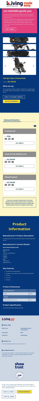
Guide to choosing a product (13, 97)
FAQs (22, 332)
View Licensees (9, 29)
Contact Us (23, 343)
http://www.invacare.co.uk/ (11, 247)
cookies (7, 384)
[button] (5, 66)
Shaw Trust (5, 328)
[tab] (12, 119)
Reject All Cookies (8, 391)
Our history (5, 332)
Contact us (5, 335)
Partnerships (24, 335)
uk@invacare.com (7, 262)
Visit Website (19, 143)
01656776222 (6, 261)
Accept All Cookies (8, 396)
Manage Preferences (24, 391)
